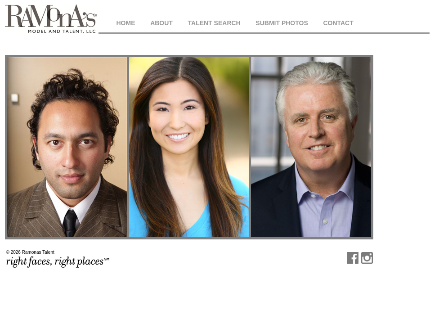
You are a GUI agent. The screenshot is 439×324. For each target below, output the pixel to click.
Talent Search (214, 23)
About (161, 23)
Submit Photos (281, 23)
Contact (338, 23)
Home (125, 23)
